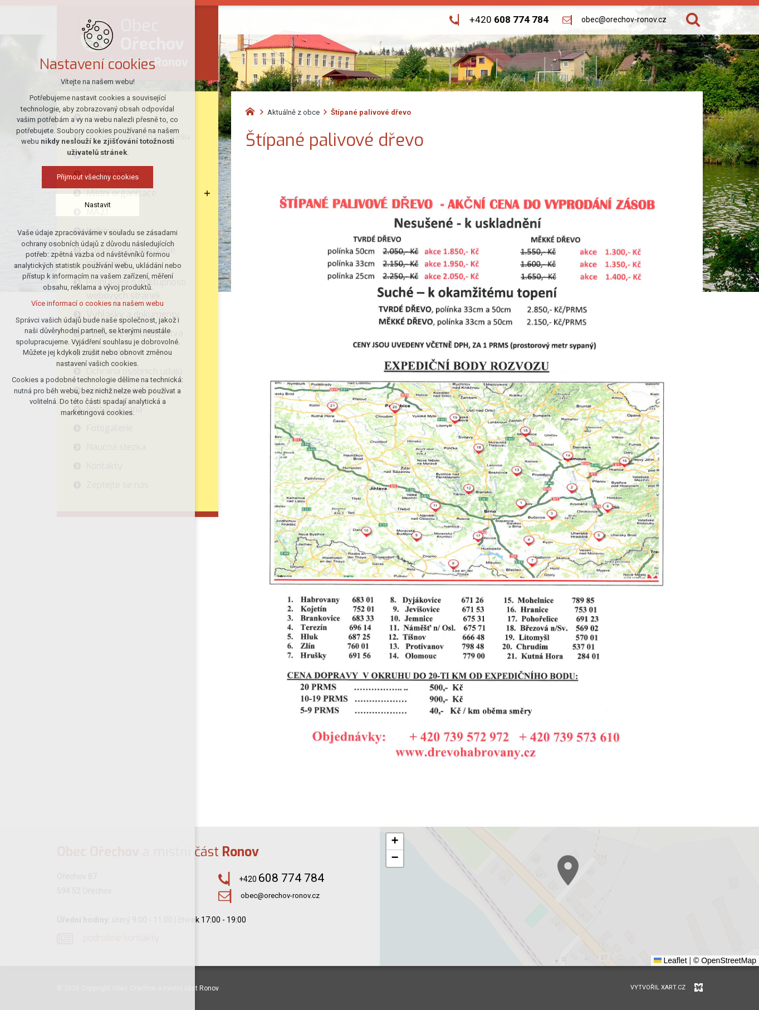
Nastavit (89, 205)
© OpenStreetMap (724, 960)
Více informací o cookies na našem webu (89, 303)
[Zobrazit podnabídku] (207, 193)
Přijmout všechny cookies (89, 177)
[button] (604, 894)
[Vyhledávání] (693, 20)
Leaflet (670, 960)
